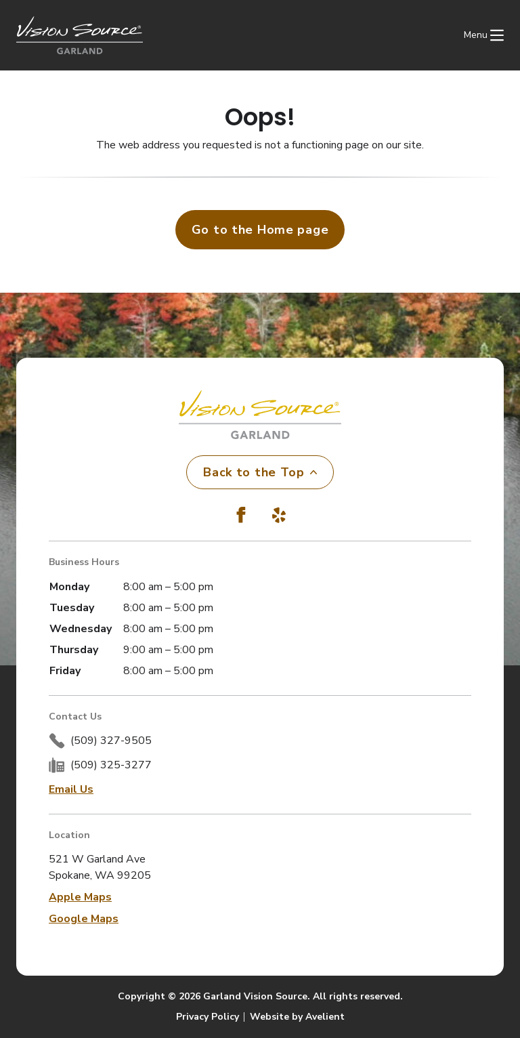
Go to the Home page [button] (260, 230)
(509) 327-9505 (111, 740)
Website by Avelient (297, 1016)
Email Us (71, 789)
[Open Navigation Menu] (484, 35)
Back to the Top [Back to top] (260, 472)
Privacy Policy (207, 1016)
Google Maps (83, 918)
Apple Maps (80, 897)
